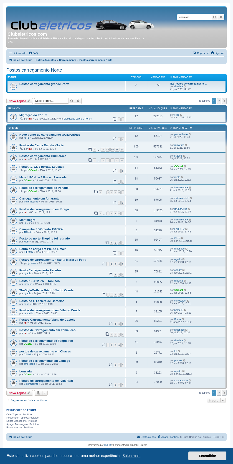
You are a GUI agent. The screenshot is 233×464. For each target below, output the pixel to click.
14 (122, 160)
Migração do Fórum (33, 115)
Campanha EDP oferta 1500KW (41, 229)
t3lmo (177, 238)
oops (26, 304)
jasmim (32, 263)
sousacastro (181, 380)
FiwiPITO (179, 228)
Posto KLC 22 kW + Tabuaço (39, 281)
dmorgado (29, 363)
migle (177, 177)
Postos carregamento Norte (34, 69)
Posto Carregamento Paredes (40, 270)
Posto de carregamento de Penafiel (44, 188)
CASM (27, 354)
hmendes (179, 248)
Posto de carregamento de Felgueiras (46, 340)
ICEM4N (28, 252)
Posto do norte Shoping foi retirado (44, 238)
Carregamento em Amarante (39, 198)
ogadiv (178, 259)
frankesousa (181, 187)
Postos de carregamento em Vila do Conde (49, 310)
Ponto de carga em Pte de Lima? (42, 249)
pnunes (178, 360)
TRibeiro (28, 232)
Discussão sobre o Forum (77, 118)
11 (107, 160)
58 (107, 149)
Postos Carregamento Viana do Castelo (47, 319)
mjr (30, 118)
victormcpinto (31, 201)
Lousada (25, 371)
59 (112, 149)
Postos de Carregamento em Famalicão (47, 330)
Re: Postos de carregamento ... (188, 83)
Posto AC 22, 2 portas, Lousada (41, 166)
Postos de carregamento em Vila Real (46, 380)
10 (102, 160)
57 (102, 149)
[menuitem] (33, 53)
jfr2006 (178, 155)
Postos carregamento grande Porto (44, 84)
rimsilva (178, 86)
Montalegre (27, 220)
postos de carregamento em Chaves (45, 351)
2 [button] (219, 101)
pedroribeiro (181, 134)
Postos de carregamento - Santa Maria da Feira (52, 259)
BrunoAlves (180, 208)
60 (117, 149)
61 (122, 149)
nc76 (26, 137)
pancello (28, 313)
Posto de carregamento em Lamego (44, 360)
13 (117, 160)
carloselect (180, 300)
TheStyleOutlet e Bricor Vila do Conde (46, 290)
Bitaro (177, 319)
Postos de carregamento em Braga (44, 209)
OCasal (32, 170)
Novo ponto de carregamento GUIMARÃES (49, 134)
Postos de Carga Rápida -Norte (41, 145)
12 (112, 160)
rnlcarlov (179, 145)
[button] (224, 101)
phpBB (107, 445)
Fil (25, 223)
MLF (26, 241)
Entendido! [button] (207, 456)
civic (176, 114)
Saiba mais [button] (131, 456)
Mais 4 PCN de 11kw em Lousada (42, 177)
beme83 (178, 310)
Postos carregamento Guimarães (42, 156)
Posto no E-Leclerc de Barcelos (41, 301)
